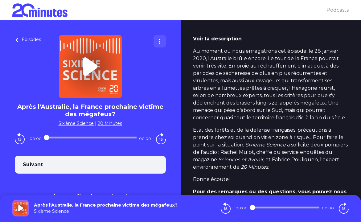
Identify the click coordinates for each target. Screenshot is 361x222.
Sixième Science (76, 123)
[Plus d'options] (160, 41)
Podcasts (337, 10)
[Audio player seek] (90, 137)
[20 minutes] (169, 10)
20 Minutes (110, 123)
